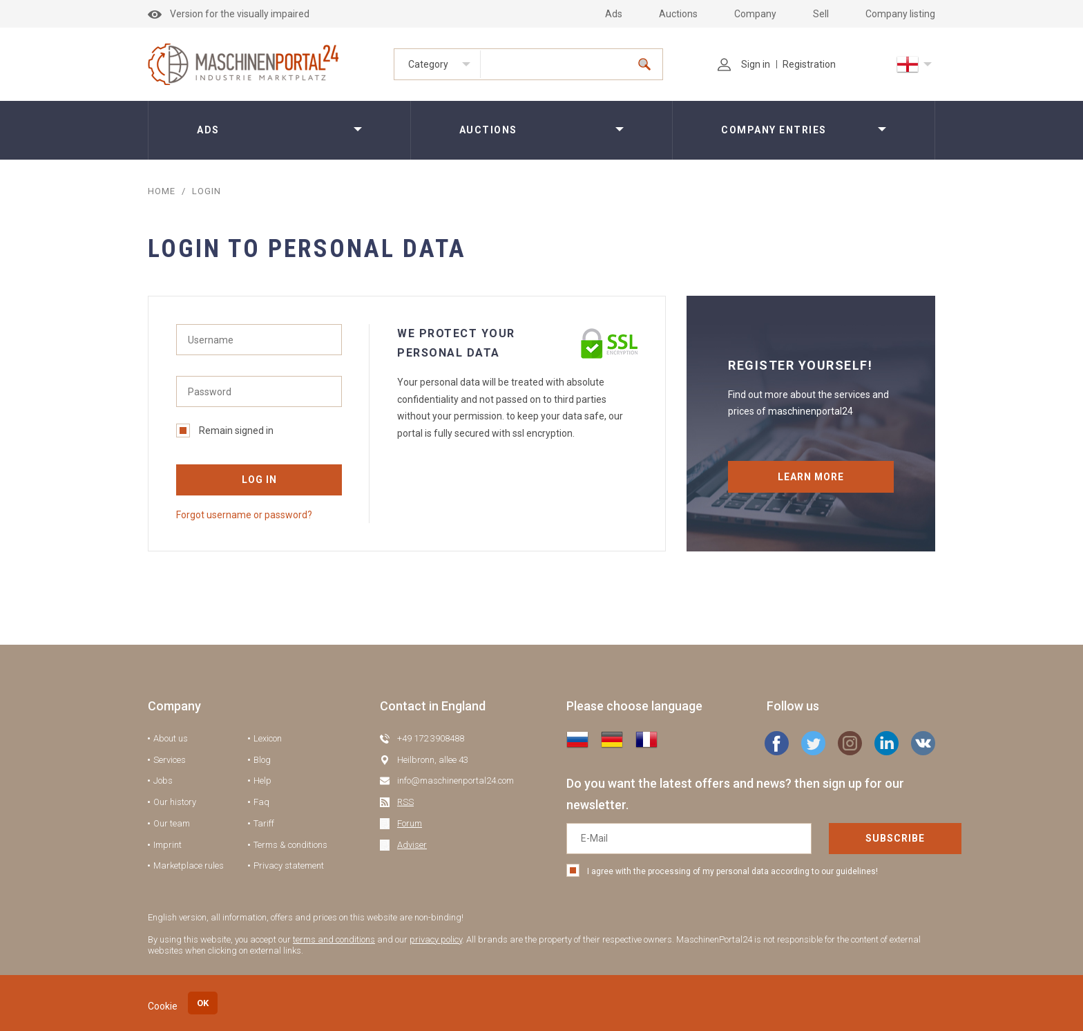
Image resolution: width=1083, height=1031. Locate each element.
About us (170, 738)
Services (169, 760)
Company (755, 13)
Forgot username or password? (244, 514)
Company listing (900, 13)
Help (262, 780)
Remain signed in (225, 430)
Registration (809, 64)
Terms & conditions (290, 845)
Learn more (811, 476)
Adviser (412, 845)
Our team (171, 823)
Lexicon (267, 738)
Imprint (167, 845)
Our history (174, 802)
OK (203, 1003)
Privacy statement (288, 865)
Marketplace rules (188, 865)
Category (428, 64)
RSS (405, 802)
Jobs (163, 780)
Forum (409, 823)
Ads (613, 13)
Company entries (774, 129)
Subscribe (844, 838)
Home (161, 191)
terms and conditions (334, 939)
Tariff (263, 823)
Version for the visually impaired (228, 13)
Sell (821, 13)
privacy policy (436, 939)
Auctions (678, 13)
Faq (261, 802)
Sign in (744, 64)
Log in (259, 479)
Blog (262, 760)
